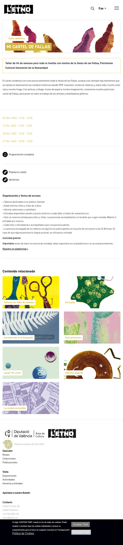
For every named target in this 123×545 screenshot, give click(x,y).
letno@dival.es (10, 517)
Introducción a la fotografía (18, 337)
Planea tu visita (17, 172)
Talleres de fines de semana (19, 302)
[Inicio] (19, 9)
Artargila (70, 302)
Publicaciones (10, 462)
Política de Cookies (23, 533)
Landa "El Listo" (12, 373)
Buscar (92, 8)
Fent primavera (73, 337)
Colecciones (9, 458)
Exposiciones (9, 475)
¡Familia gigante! (74, 373)
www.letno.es (82, 213)
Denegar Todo (81, 532)
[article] (31, 292)
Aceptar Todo (80, 524)
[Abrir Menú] (116, 8)
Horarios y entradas (13, 483)
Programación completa (21, 154)
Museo (6, 454)
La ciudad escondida (15, 408)
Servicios (14, 179)
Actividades (9, 479)
